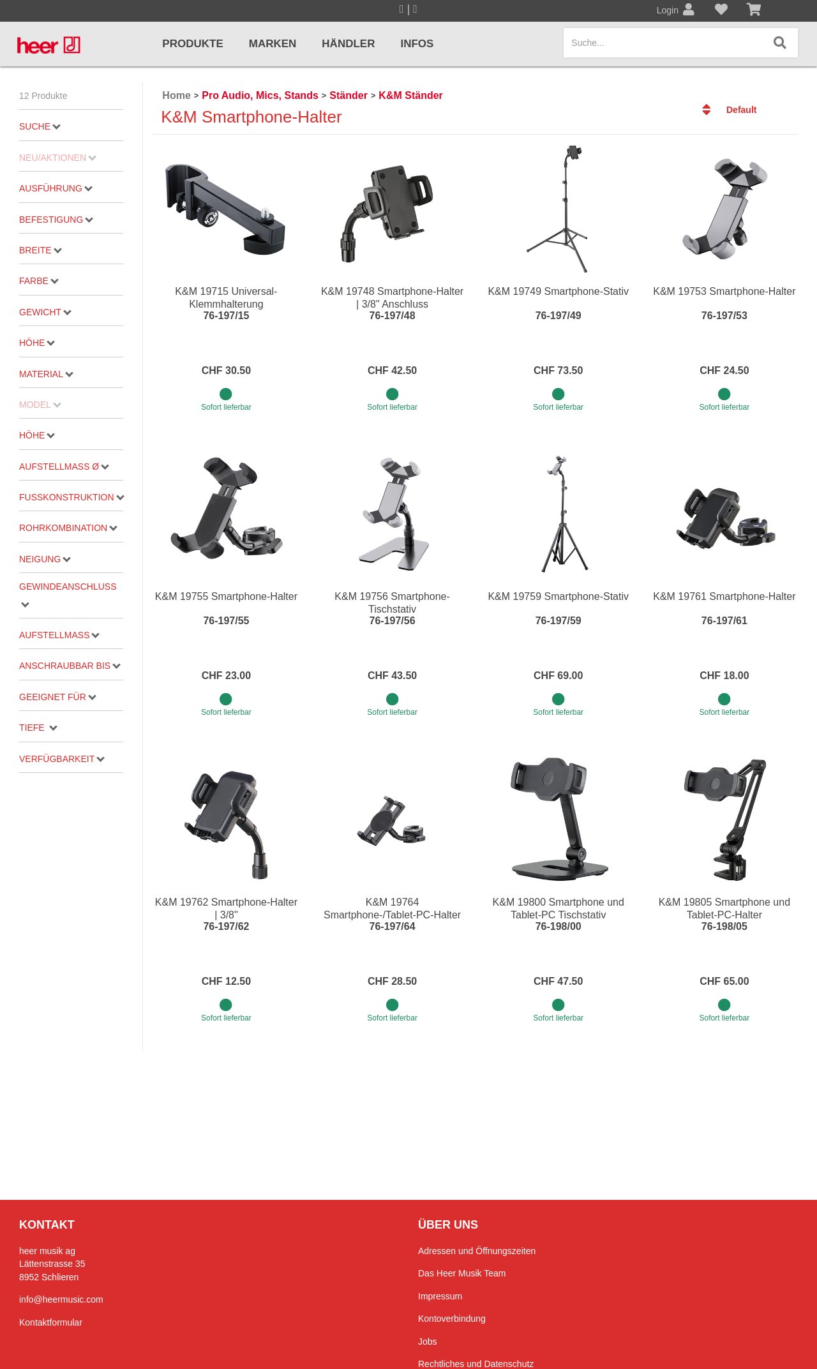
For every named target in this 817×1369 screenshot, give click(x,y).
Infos (416, 44)
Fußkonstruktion (71, 497)
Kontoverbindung (452, 1318)
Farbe (39, 281)
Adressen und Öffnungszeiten (477, 1251)
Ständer (348, 95)
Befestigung (56, 219)
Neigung (45, 559)
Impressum (440, 1296)
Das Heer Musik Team (462, 1273)
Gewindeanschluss (67, 594)
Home (176, 95)
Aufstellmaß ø (64, 466)
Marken (273, 44)
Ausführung (56, 188)
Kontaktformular (50, 1322)
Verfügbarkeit (62, 759)
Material (46, 374)
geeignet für (57, 697)
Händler (348, 44)
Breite (40, 250)
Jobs (427, 1341)
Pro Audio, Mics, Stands (260, 95)
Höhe (37, 343)
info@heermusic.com (61, 1299)
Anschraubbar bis (70, 666)
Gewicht (45, 312)
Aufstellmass (59, 635)
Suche (40, 126)
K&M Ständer (410, 95)
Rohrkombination (68, 528)
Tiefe (38, 727)
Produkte (192, 44)
